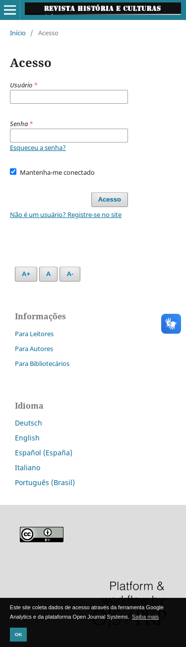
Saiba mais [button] (145, 617)
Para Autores (34, 348)
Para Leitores (34, 333)
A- (69, 274)
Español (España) (43, 452)
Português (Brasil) (45, 482)
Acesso (109, 199)
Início (18, 32)
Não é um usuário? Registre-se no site (66, 214)
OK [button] (18, 634)
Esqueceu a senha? (38, 147)
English (27, 437)
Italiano (27, 467)
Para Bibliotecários (42, 363)
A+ (26, 274)
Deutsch (28, 423)
